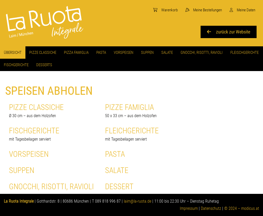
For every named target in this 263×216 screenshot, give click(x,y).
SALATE (116, 170)
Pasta (115, 154)
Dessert (119, 186)
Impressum (189, 208)
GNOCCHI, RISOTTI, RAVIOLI (51, 186)
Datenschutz (211, 208)
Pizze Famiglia (149, 111)
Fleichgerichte (149, 134)
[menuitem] (165, 10)
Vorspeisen (29, 154)
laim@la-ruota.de (137, 201)
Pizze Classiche (53, 111)
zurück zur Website (228, 31)
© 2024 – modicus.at (241, 208)
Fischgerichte (53, 134)
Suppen (21, 170)
